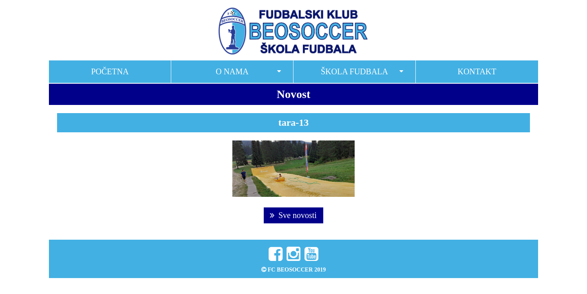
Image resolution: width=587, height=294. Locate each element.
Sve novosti (293, 215)
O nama (232, 71)
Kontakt (476, 71)
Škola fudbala (354, 71)
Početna (109, 71)
